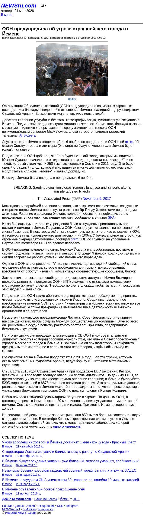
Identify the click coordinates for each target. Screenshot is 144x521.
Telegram (72, 506)
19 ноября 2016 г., (28, 493)
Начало (7, 506)
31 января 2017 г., (28, 474)
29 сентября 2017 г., (30, 446)
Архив (30, 506)
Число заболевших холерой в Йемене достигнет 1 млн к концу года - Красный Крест (69, 442)
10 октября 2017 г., (29, 456)
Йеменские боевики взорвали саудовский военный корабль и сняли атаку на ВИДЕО (69, 470)
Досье (19, 506)
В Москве (29, 509)
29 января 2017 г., (28, 484)
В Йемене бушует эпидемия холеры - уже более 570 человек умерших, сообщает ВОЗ (70, 461)
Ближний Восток (45, 499)
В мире (6, 14)
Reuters (72, 99)
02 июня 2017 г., (27, 465)
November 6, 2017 (97, 198)
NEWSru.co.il (11, 509)
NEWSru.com (18, 5)
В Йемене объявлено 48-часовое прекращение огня (43, 489)
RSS (60, 506)
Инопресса (46, 509)
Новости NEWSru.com (20, 512)
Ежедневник (46, 506)
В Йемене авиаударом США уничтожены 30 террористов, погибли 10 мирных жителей (70, 480)
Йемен (64, 499)
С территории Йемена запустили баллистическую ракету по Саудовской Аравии (65, 451)
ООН (76, 499)
